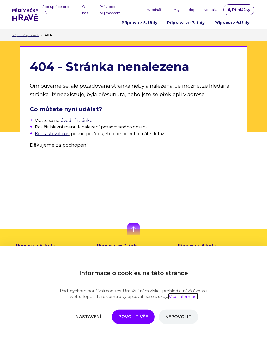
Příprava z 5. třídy (139, 22)
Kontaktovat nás (52, 133)
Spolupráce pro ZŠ (55, 9)
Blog (191, 10)
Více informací (183, 296)
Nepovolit (178, 316)
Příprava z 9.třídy (232, 22)
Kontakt (210, 10)
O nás (85, 9)
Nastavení (88, 316)
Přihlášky (238, 9)
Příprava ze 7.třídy (186, 22)
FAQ (175, 10)
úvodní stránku (76, 120)
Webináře (155, 10)
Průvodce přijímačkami (110, 9)
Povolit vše (133, 316)
